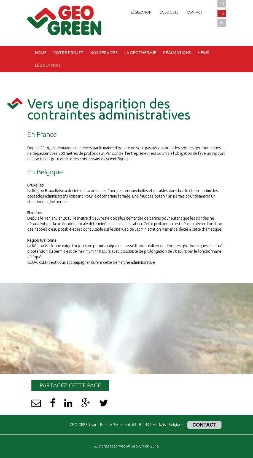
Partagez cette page (70, 385)
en (221, 3)
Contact (194, 12)
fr (222, 13)
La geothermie (140, 52)
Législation (141, 12)
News (203, 52)
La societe (169, 12)
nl (221, 23)
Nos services (104, 52)
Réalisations (177, 52)
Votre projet (68, 52)
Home (41, 52)
